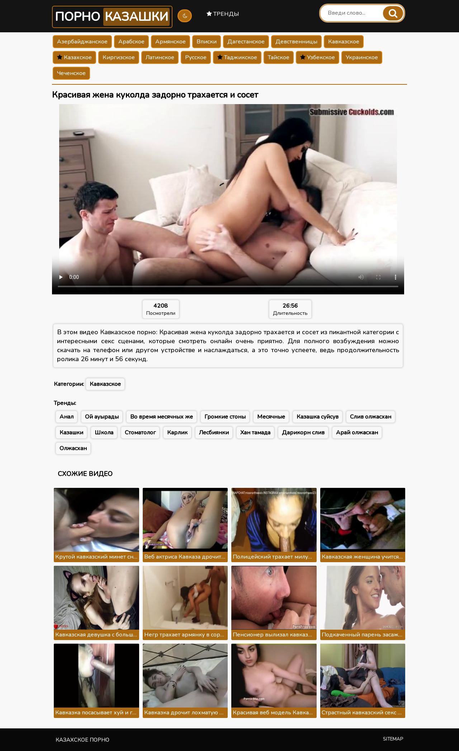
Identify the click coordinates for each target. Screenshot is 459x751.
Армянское (170, 42)
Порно (112, 17)
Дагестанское (246, 42)
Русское (196, 57)
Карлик (177, 433)
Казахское (74, 57)
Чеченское (71, 73)
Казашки (71, 433)
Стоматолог (140, 433)
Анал (67, 417)
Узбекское (317, 57)
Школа (104, 433)
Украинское (362, 57)
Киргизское (119, 57)
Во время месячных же (161, 417)
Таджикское (237, 57)
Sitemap (393, 739)
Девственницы (296, 42)
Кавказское (343, 42)
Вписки (207, 42)
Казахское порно (82, 739)
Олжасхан (73, 448)
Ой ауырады (102, 417)
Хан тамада (255, 433)
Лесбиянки (214, 433)
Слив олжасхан (370, 417)
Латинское (160, 57)
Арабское (131, 42)
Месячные (271, 417)
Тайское (278, 57)
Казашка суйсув (318, 417)
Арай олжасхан (357, 433)
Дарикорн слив (303, 433)
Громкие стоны (225, 417)
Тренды (223, 14)
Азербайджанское (82, 42)
